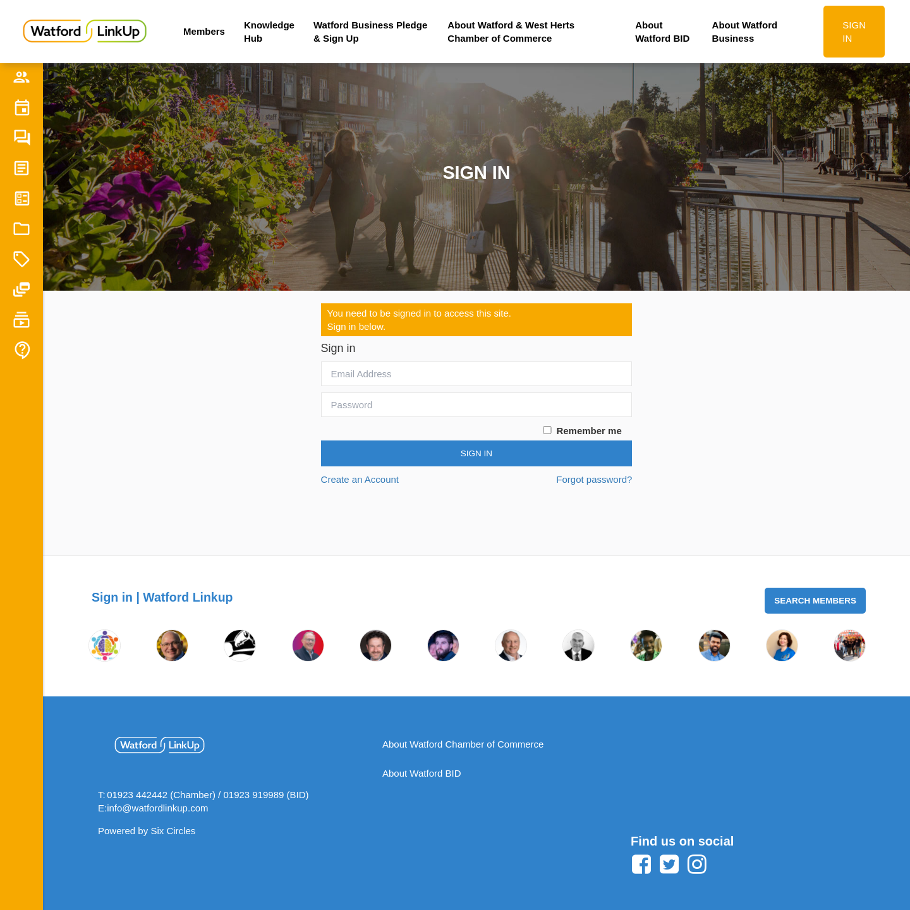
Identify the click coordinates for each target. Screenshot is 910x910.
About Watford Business (745, 32)
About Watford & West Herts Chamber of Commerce (510, 32)
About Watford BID (662, 32)
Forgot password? (594, 479)
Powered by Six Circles (146, 830)
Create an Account (360, 479)
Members (204, 31)
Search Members (815, 600)
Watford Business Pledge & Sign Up (370, 32)
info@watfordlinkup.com (157, 808)
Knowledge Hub (269, 32)
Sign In (476, 453)
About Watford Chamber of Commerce (462, 744)
